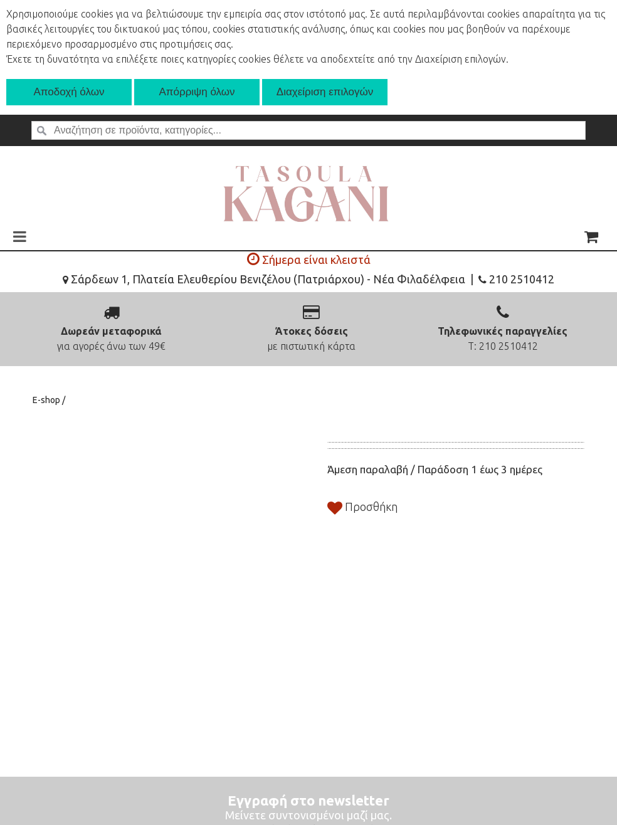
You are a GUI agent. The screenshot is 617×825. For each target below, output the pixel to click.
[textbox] (308, 130)
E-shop (47, 400)
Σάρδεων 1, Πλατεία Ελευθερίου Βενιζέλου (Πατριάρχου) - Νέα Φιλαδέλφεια (264, 279)
